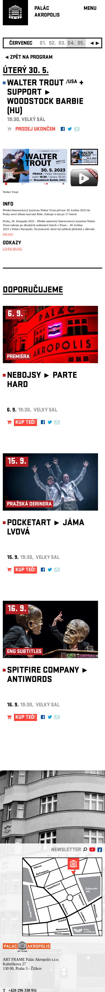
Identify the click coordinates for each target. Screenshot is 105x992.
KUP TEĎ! (25, 423)
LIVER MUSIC (12, 248)
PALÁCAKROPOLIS (47, 12)
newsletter (66, 850)
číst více (8, 233)
